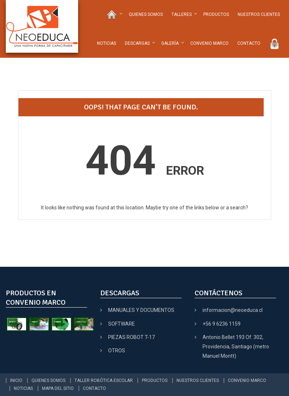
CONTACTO (248, 43)
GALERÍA (170, 43)
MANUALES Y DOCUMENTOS (141, 310)
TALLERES (181, 14)
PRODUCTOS (216, 14)
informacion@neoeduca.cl (233, 310)
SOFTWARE (121, 324)
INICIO (16, 380)
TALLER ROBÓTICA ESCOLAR (104, 380)
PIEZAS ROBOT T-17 (131, 337)
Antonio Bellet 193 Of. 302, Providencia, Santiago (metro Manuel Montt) (236, 346)
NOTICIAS (106, 43)
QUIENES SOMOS (146, 14)
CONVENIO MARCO (209, 43)
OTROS (116, 350)
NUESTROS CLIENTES (259, 14)
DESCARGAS (137, 43)
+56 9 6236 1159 (222, 324)
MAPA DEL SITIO (58, 388)
